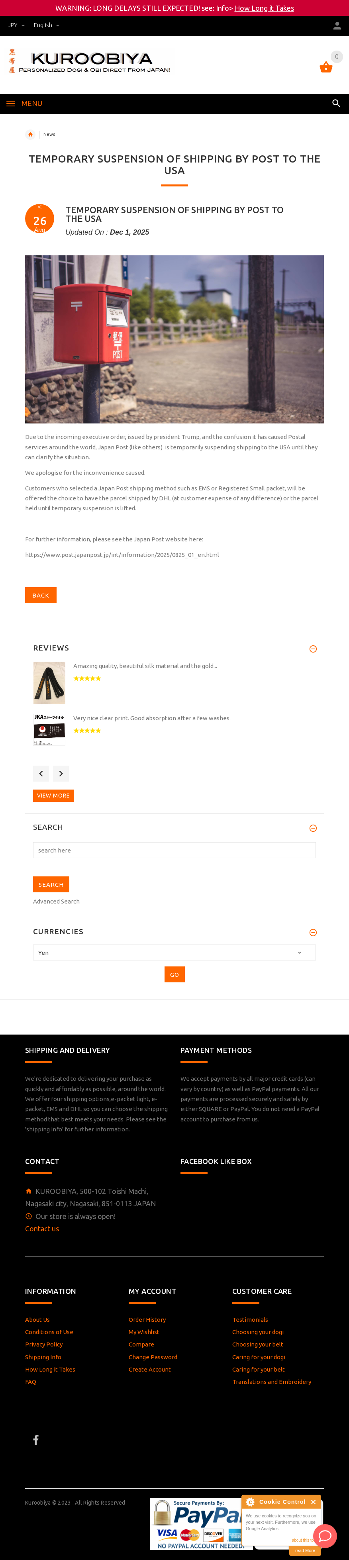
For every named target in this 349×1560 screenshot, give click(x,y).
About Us (37, 1319)
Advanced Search (56, 901)
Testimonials (250, 1319)
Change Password (153, 1357)
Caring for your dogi (258, 1357)
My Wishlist (144, 1332)
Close (313, 1502)
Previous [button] (41, 774)
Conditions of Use (49, 1332)
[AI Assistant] (325, 1536)
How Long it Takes (264, 8)
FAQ (30, 1381)
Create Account (150, 1369)
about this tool (304, 1540)
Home (30, 134)
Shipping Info (43, 1357)
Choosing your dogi (258, 1332)
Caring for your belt (258, 1369)
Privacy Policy (44, 1344)
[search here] (174, 850)
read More (305, 1550)
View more (53, 795)
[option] (174, 685)
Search (48, 827)
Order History (147, 1319)
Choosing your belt (257, 1344)
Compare (141, 1344)
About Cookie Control (250, 1502)
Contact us (42, 1229)
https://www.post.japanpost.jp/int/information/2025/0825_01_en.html (122, 554)
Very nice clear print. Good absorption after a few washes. (152, 718)
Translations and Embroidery (271, 1381)
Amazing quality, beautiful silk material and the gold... (145, 665)
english (46, 25)
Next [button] (61, 774)
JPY (17, 25)
